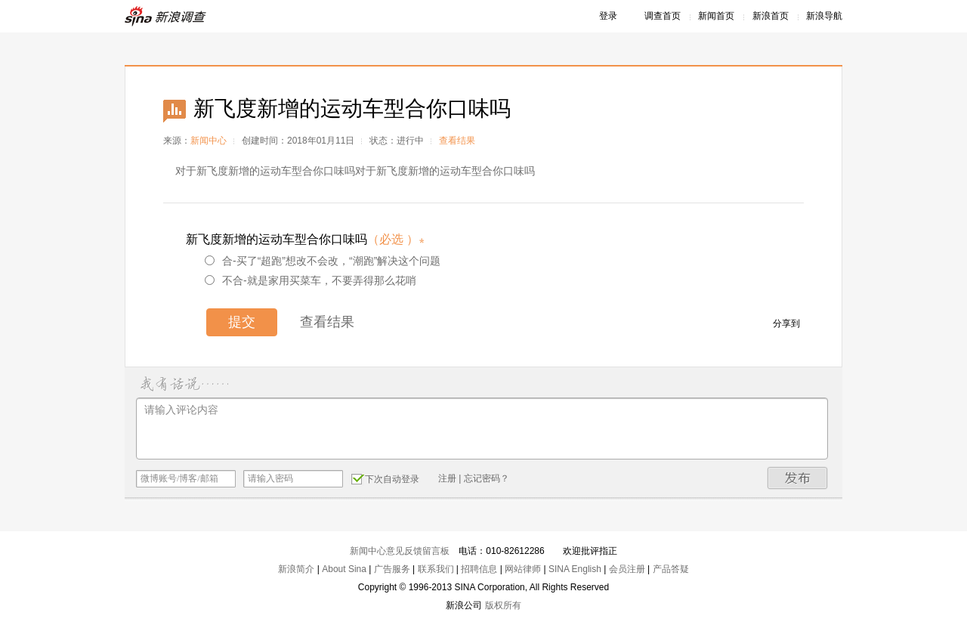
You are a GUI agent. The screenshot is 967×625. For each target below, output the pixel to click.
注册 (447, 478)
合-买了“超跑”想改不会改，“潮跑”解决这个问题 (322, 261)
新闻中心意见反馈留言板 (400, 551)
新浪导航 (824, 16)
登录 (608, 16)
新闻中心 (208, 140)
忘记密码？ (486, 478)
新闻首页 (716, 16)
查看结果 (457, 140)
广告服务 (392, 569)
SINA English (574, 569)
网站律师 (523, 569)
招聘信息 (479, 569)
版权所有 (503, 605)
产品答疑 (671, 569)
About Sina (344, 569)
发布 (798, 478)
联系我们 (436, 569)
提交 (241, 322)
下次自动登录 (385, 478)
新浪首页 (770, 16)
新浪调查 (166, 16)
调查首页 (662, 16)
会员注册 (627, 569)
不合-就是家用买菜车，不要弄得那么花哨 (310, 280)
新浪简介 (296, 569)
